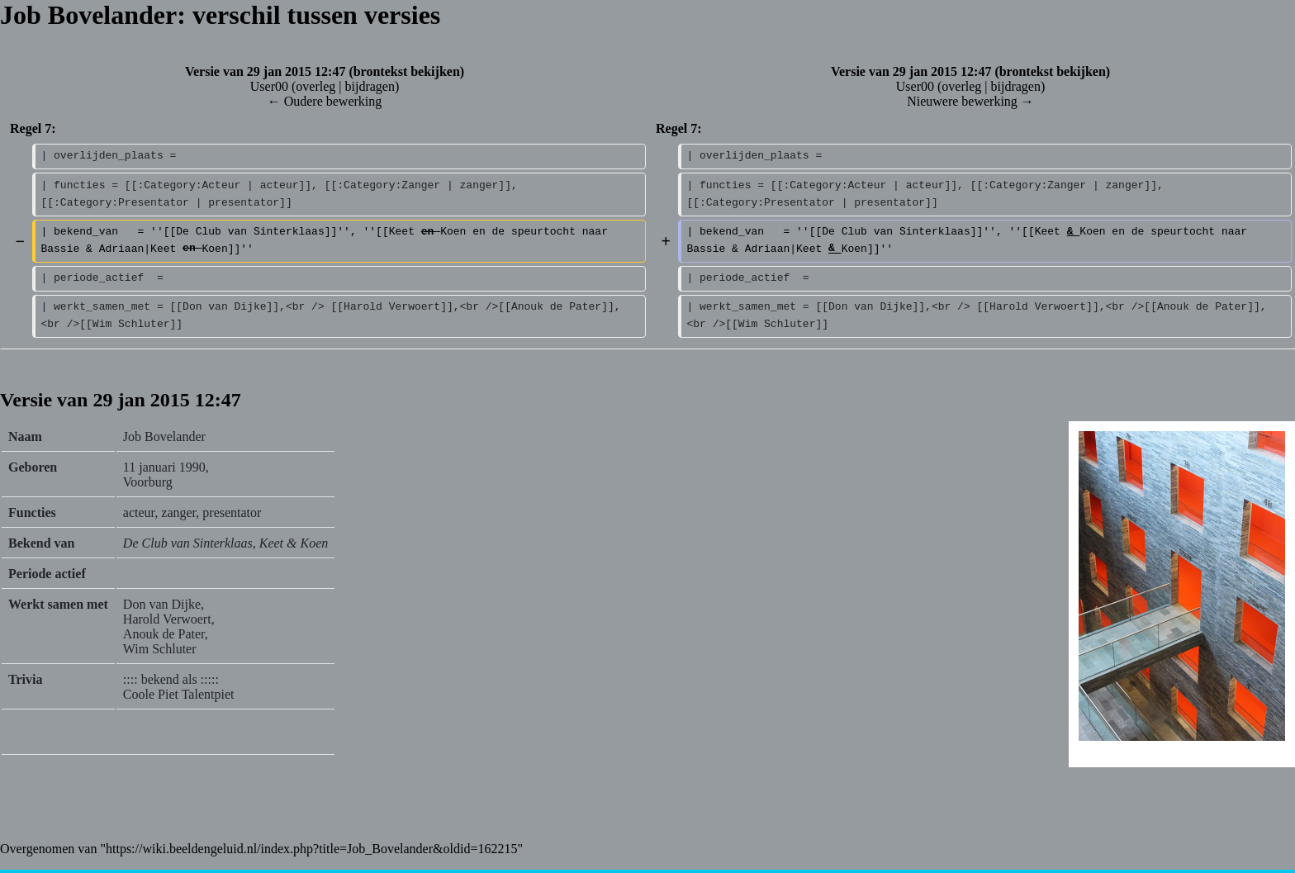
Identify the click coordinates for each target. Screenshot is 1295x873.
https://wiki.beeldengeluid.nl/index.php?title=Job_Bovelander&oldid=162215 (311, 849)
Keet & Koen (294, 543)
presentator (231, 512)
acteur (138, 512)
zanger (178, 512)
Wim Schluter (160, 649)
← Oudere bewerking (325, 101)
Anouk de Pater (164, 634)
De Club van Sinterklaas (188, 543)
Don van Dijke (162, 604)
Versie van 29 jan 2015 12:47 (265, 71)
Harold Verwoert (167, 619)
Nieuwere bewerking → (970, 101)
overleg (315, 86)
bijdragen (369, 86)
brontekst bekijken (406, 71)
